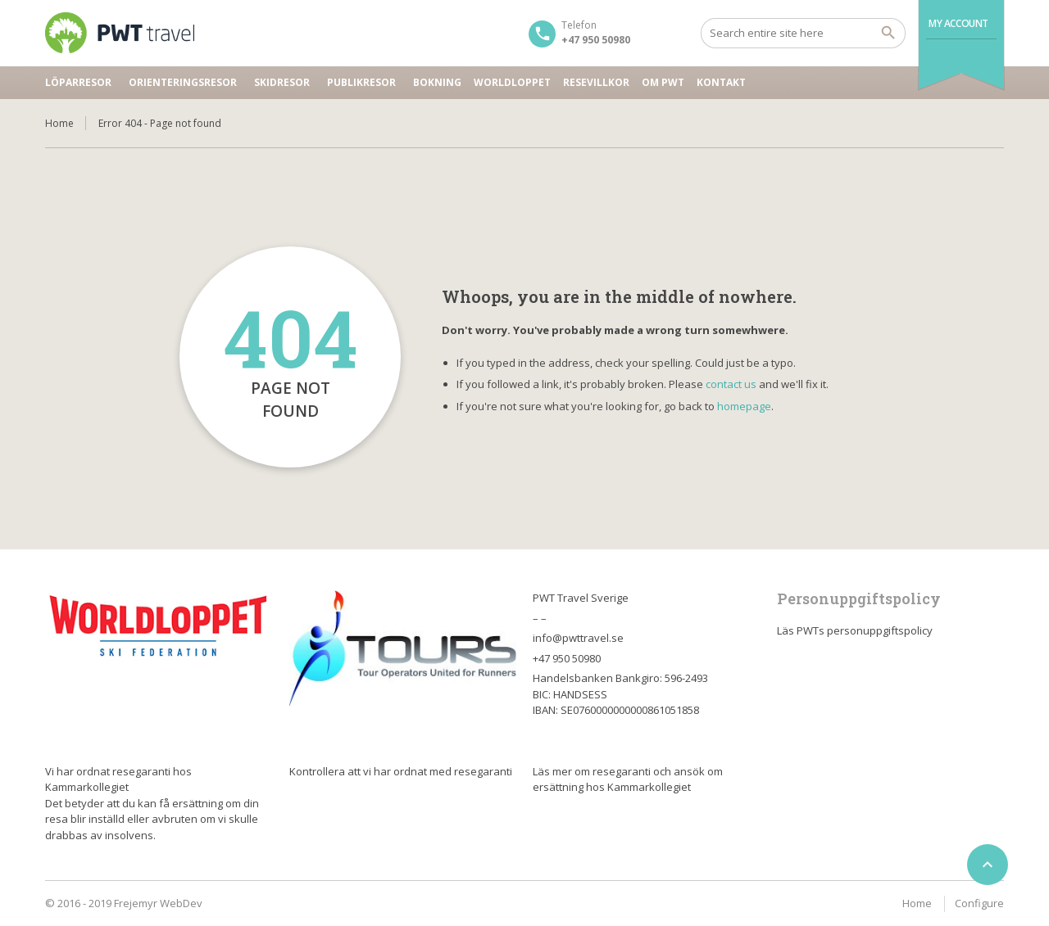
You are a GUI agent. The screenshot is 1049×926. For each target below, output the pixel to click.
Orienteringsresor (183, 82)
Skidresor (282, 82)
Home (59, 123)
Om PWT (663, 82)
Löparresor (78, 82)
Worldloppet (512, 82)
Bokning (437, 82)
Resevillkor (596, 82)
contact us (731, 384)
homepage (744, 406)
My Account (958, 23)
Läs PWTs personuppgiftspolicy (855, 630)
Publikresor (361, 82)
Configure (979, 903)
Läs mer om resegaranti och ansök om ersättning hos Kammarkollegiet (628, 779)
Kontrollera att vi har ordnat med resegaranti (400, 771)
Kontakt (721, 82)
